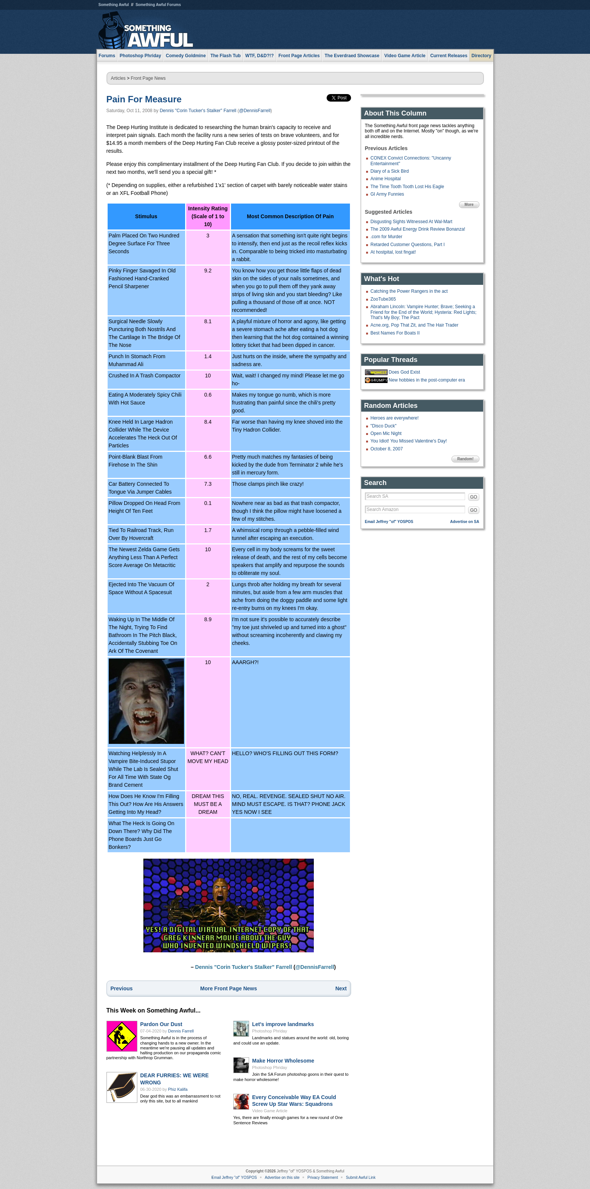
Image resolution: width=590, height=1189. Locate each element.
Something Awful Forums (158, 5)
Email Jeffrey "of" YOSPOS (389, 522)
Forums (107, 55)
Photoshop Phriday (269, 1031)
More (469, 204)
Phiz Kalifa (178, 1089)
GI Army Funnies (387, 194)
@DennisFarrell (255, 110)
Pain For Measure (144, 99)
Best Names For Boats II (395, 333)
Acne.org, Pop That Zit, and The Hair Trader (415, 325)
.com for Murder (387, 236)
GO (473, 497)
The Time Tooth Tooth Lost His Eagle (407, 186)
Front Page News (148, 78)
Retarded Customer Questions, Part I (408, 244)
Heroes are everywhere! (395, 418)
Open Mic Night (386, 433)
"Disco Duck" (384, 426)
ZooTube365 (383, 299)
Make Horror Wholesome (283, 1061)
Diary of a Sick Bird (390, 171)
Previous (122, 988)
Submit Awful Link (361, 1177)
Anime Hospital (386, 178)
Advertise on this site (282, 1177)
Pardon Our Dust (161, 1024)
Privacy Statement (322, 1177)
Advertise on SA (464, 522)
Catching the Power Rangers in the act (409, 291)
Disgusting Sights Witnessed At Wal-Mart (412, 221)
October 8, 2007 (387, 449)
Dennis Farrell (181, 1031)
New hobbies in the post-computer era (427, 380)
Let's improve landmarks (283, 1024)
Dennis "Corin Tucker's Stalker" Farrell (198, 110)
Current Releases (448, 55)
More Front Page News (228, 988)
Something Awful (114, 5)
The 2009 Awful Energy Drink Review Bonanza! (418, 229)
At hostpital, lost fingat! (393, 252)
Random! (465, 459)
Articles (118, 78)
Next (341, 988)
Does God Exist (404, 372)
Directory (481, 55)
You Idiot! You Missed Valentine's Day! (409, 441)
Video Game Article (269, 1110)
